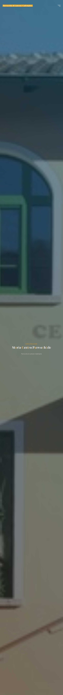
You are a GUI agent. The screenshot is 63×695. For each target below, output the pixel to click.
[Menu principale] (59, 6)
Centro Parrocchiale (31, 344)
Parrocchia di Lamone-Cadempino (17, 6)
